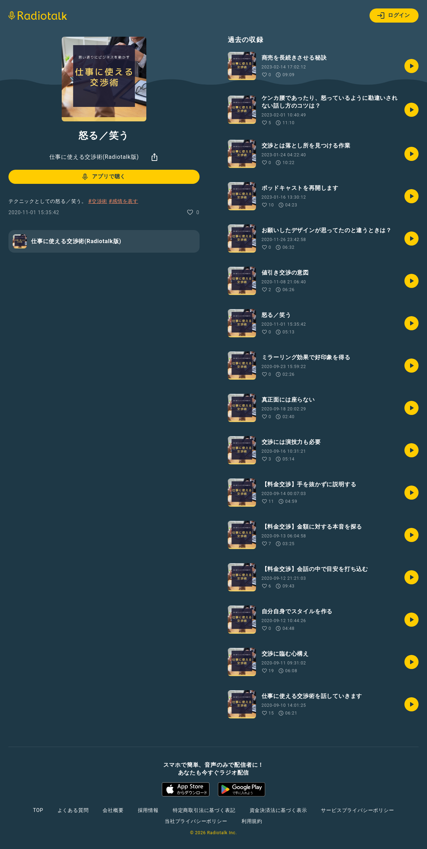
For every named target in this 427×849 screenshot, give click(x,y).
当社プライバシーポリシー (196, 821)
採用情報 (148, 810)
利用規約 (252, 821)
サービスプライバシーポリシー (357, 810)
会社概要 (113, 810)
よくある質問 (73, 810)
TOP (38, 810)
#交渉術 (97, 201)
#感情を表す (123, 201)
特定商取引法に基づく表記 (204, 810)
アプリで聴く (103, 177)
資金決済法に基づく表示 (278, 810)
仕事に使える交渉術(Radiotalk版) (94, 156)
